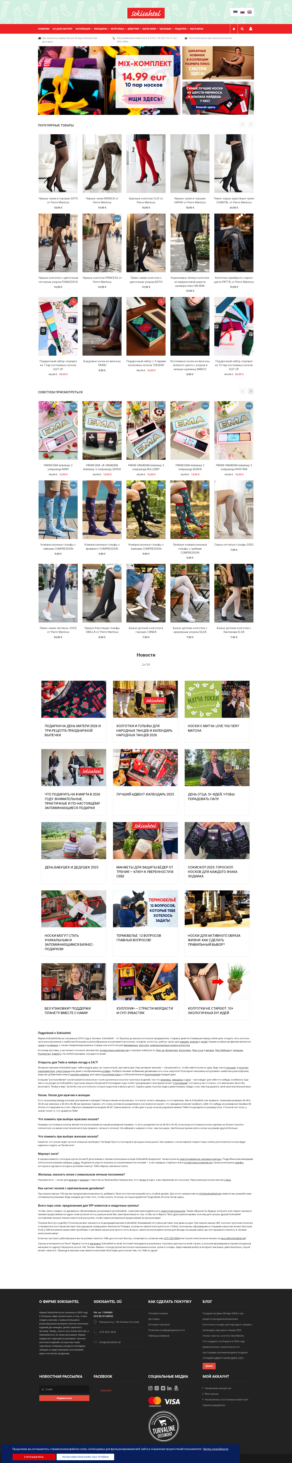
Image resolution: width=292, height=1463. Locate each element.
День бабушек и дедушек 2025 (71, 867)
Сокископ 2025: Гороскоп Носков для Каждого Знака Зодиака (212, 871)
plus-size (144, 1045)
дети (188, 1079)
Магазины (196, 28)
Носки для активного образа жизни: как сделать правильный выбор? (214, 940)
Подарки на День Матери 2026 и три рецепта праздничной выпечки (73, 730)
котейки (105, 1071)
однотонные (63, 1071)
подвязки (52, 1045)
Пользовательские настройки (85, 1457)
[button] (251, 391)
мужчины (166, 1079)
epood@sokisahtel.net (233, 1238)
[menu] (122, 29)
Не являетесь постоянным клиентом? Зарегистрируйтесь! (225, 1402)
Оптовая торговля (159, 1324)
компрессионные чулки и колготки (170, 1045)
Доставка (154, 1319)
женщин (184, 1041)
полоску (243, 1067)
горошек (231, 1067)
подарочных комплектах (198, 1162)
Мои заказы (212, 1393)
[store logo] (146, 13)
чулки (41, 1045)
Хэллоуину (185, 1050)
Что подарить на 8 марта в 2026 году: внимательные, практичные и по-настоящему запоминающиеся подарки (225, 1347)
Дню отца (197, 1050)
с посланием (180, 1083)
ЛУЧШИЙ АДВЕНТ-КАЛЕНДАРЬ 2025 (145, 794)
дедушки (238, 1050)
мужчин (194, 1041)
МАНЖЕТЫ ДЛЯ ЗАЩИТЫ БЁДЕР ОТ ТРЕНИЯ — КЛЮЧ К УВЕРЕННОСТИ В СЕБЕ (144, 871)
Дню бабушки (222, 1050)
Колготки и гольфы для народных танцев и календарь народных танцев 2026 (144, 730)
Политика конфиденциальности (166, 1330)
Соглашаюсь (34, 1457)
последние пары (111, 1074)
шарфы (239, 1162)
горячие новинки (79, 1074)
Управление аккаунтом (218, 1388)
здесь (76, 1162)
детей (204, 1041)
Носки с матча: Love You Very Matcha (223, 1335)
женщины (177, 1079)
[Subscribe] (64, 1398)
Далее (146, 664)
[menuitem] (45, 29)
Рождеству (44, 1053)
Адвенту (56, 1053)
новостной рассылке (173, 1211)
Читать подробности (215, 1449)
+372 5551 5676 (107, 1332)
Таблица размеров (158, 1335)
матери (210, 1050)
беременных (131, 1045)
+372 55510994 (172, 1238)
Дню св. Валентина (167, 1050)
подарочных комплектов (114, 1050)
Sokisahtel (105, 1390)
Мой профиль (250, 29)
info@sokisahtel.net (210, 1193)
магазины (95, 1243)
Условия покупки (158, 1313)
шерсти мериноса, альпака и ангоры (200, 1159)
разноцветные (46, 1071)
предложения (152, 1074)
